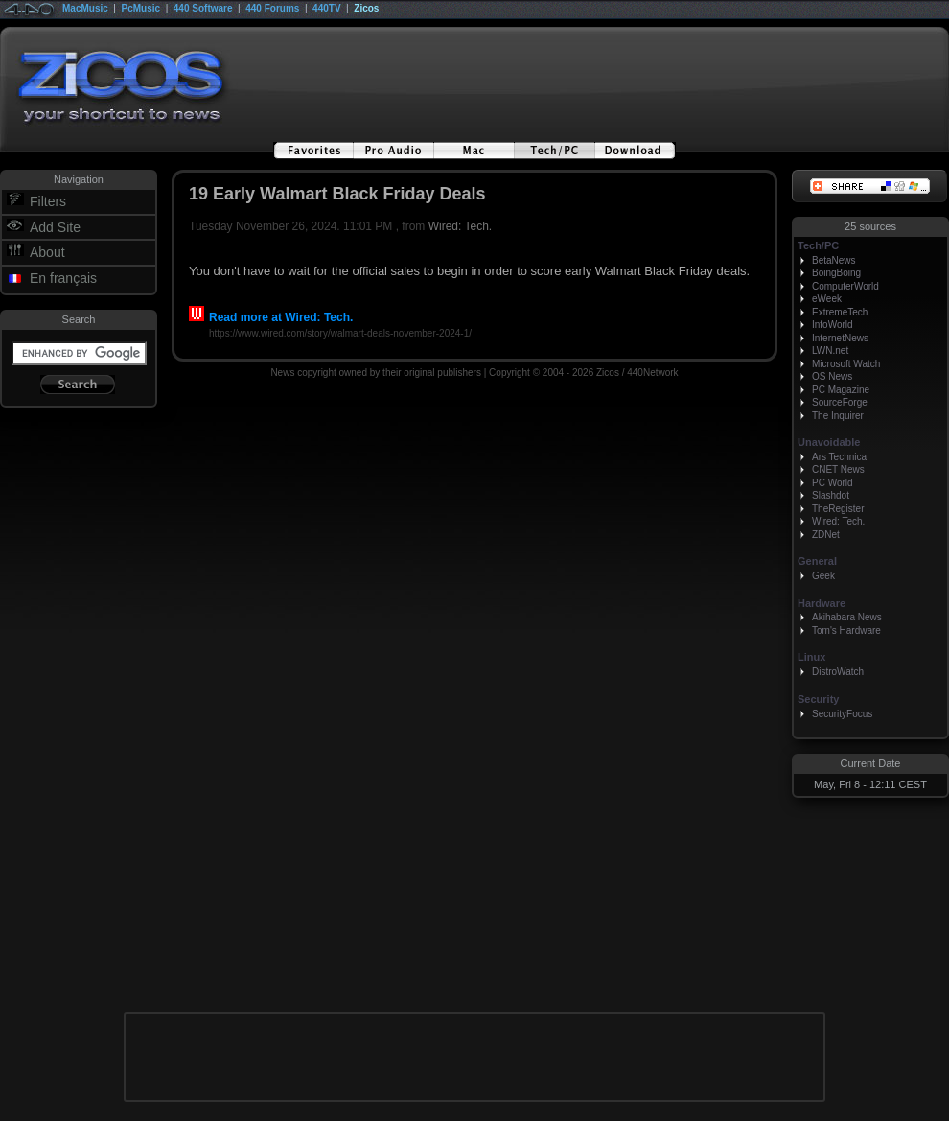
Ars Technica (839, 457)
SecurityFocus (842, 714)
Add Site (55, 227)
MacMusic (85, 8)
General (817, 561)
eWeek (827, 298)
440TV (326, 8)
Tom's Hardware (846, 630)
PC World (832, 483)
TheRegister (838, 508)
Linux (811, 657)
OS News (832, 376)
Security (818, 699)
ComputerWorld (845, 286)
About (47, 252)
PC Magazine (840, 390)
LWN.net (830, 350)
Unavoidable (829, 442)
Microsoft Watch (846, 364)
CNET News (838, 469)
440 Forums (272, 8)
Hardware (821, 603)
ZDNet (826, 534)
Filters (48, 201)
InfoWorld (832, 324)
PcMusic (141, 8)
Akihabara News (847, 617)
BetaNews (834, 260)
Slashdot (830, 495)
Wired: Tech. (460, 226)
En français (63, 278)
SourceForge (840, 402)
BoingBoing (836, 273)
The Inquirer (838, 415)
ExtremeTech (840, 312)
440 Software (203, 8)
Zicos (366, 8)
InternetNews (840, 338)
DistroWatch (838, 671)
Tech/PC (818, 245)
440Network (652, 372)
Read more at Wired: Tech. (271, 317)
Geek (823, 576)
